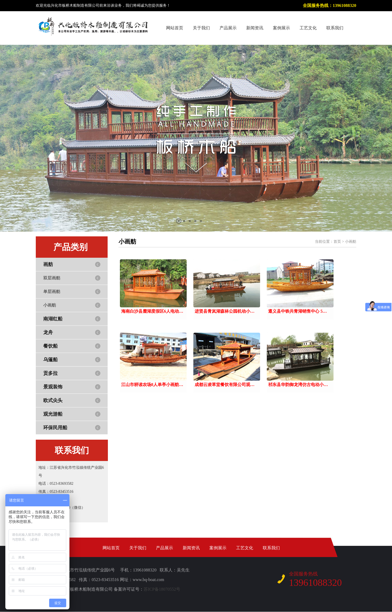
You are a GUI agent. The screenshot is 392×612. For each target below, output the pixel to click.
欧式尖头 (52, 400)
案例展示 (281, 28)
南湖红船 (52, 318)
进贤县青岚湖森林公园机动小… (224, 311)
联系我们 (334, 28)
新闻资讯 (254, 28)
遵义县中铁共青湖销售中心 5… (297, 311)
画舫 (48, 264)
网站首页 (174, 28)
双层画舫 (51, 278)
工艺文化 (308, 28)
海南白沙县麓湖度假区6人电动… (152, 311)
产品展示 (228, 28)
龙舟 (48, 332)
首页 (337, 242)
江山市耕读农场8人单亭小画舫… (152, 384)
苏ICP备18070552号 (162, 589)
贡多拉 (50, 373)
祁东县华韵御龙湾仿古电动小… (298, 384)
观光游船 (52, 414)
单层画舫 (51, 291)
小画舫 (49, 305)
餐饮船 (50, 346)
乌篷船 (50, 359)
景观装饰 (52, 387)
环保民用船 (55, 427)
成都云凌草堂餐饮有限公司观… (224, 384)
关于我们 (201, 28)
